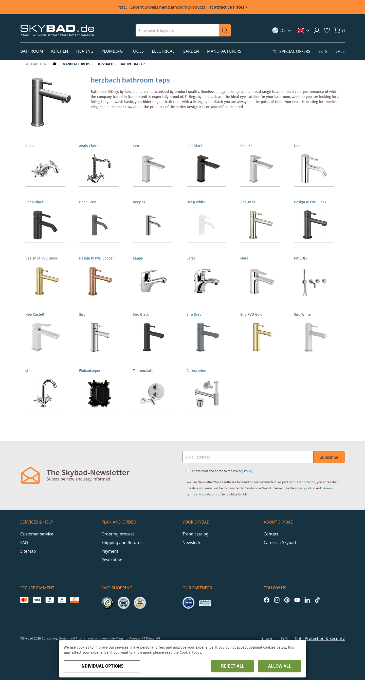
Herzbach (105, 64)
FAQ (24, 542)
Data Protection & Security (320, 638)
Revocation (111, 560)
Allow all (279, 666)
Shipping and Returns (121, 542)
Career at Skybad (280, 542)
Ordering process (117, 534)
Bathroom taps (133, 64)
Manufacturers (77, 64)
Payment (109, 551)
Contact (271, 534)
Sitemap (28, 551)
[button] (282, 30)
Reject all (232, 666)
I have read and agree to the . (222, 471)
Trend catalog (195, 534)
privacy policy (305, 488)
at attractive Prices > (228, 7)
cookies (83, 647)
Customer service (36, 534)
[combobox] (177, 30)
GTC (284, 638)
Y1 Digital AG (151, 638)
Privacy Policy (242, 471)
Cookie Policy (190, 652)
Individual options (101, 666)
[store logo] (57, 30)
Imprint (268, 638)
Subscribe (329, 457)
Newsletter (192, 542)
